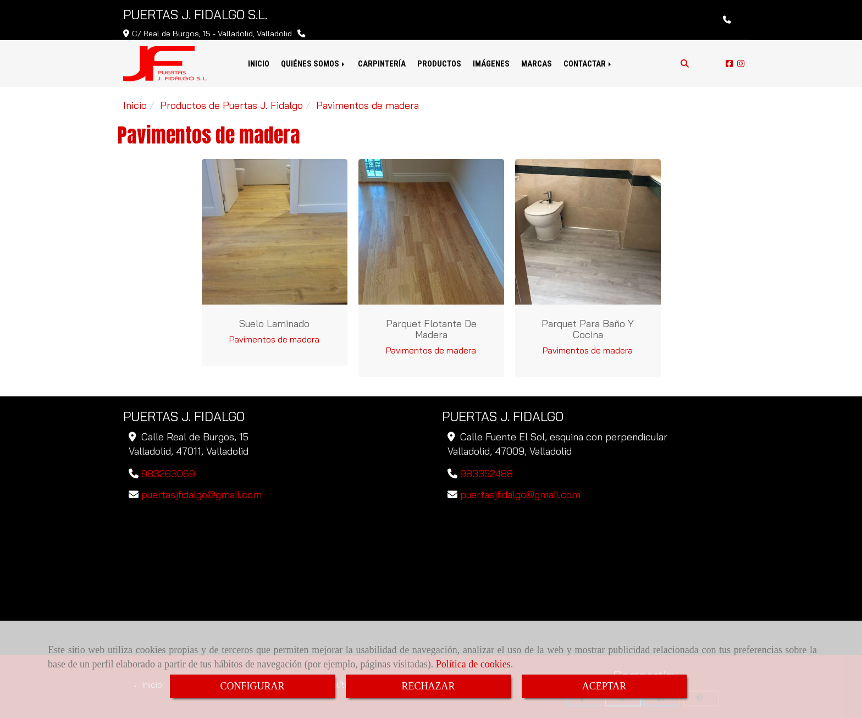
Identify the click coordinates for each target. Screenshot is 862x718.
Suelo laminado (274, 323)
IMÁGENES (491, 64)
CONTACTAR (588, 64)
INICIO (258, 64)
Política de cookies (473, 664)
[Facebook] (729, 63)
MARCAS (536, 64)
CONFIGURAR (252, 686)
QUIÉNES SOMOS (313, 64)
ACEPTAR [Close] (604, 686)
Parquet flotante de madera (431, 329)
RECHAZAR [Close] (428, 686)
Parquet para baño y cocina (587, 329)
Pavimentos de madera (274, 339)
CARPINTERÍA (382, 64)
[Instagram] (740, 63)
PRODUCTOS (439, 64)
